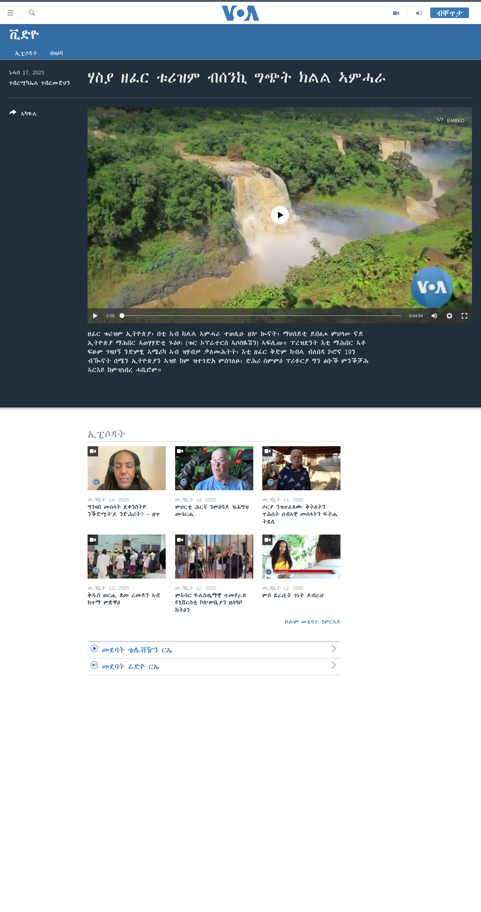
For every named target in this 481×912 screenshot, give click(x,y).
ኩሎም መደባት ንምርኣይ (312, 622)
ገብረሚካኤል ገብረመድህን (39, 83)
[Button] (23, 114)
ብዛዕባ (56, 53)
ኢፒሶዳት (26, 53)
